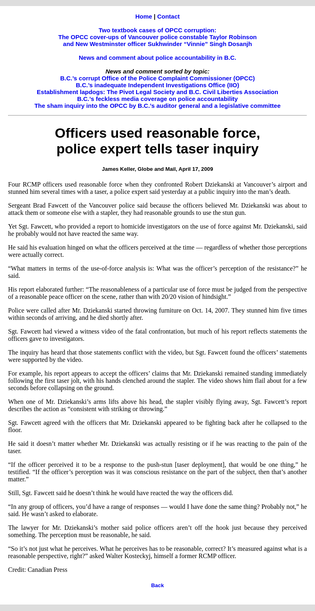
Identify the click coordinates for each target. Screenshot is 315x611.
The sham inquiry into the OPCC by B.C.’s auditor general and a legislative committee (157, 105)
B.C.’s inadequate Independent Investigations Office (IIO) (157, 85)
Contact (168, 16)
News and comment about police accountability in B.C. (157, 57)
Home (143, 16)
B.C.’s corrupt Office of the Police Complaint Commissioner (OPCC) (157, 78)
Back (157, 585)
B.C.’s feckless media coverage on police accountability (157, 98)
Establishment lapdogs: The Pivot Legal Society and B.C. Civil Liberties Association (157, 91)
